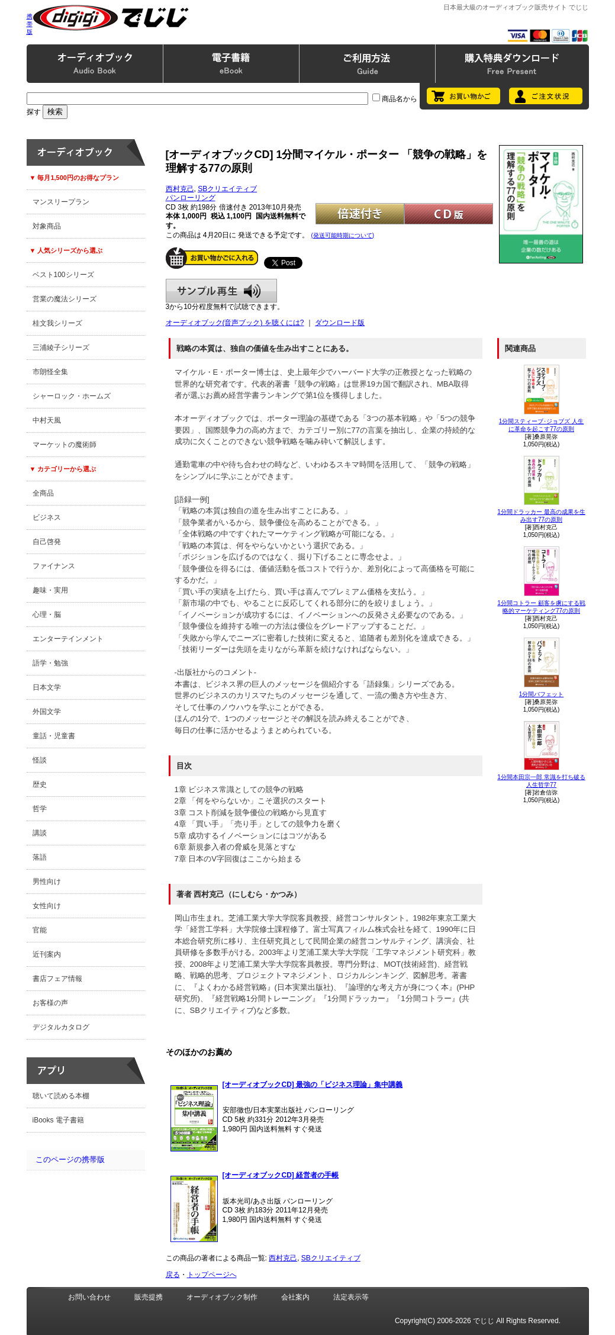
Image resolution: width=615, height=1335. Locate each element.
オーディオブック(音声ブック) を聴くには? (235, 323)
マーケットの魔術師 (64, 444)
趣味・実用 (50, 590)
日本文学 (47, 687)
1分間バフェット (541, 694)
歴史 (40, 784)
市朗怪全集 (50, 372)
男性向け (47, 881)
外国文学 (47, 711)
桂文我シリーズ (57, 323)
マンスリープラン (61, 202)
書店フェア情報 (57, 978)
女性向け (47, 906)
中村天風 (47, 420)
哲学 (40, 809)
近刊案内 (47, 954)
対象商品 (47, 226)
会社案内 (295, 1297)
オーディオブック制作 (221, 1297)
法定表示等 (351, 1297)
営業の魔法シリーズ (64, 299)
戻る (173, 1274)
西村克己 (180, 189)
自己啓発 (47, 542)
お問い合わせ (89, 1297)
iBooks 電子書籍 (58, 1120)
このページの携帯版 (70, 1159)
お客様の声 (50, 1003)
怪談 (40, 760)
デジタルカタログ (61, 1027)
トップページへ (212, 1274)
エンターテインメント (68, 639)
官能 (40, 930)
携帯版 (30, 24)
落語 (40, 857)
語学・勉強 (50, 663)
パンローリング (190, 198)
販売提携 (148, 1297)
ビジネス (47, 517)
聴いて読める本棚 (61, 1096)
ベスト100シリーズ (63, 275)
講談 (40, 833)
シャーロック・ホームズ (72, 396)
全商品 (43, 493)
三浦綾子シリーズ (61, 347)
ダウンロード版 (340, 323)
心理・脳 (47, 614)
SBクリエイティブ (227, 189)
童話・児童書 (54, 736)
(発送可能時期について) (343, 235)
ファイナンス (54, 566)
